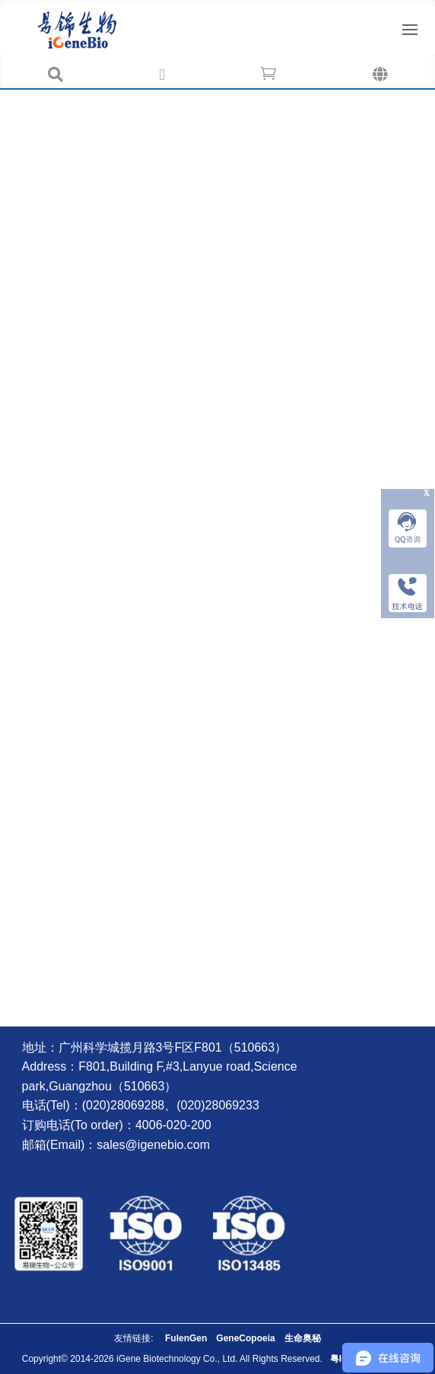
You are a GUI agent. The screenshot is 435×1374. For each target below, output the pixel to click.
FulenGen (186, 1338)
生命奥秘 (302, 1338)
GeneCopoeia (245, 1338)
